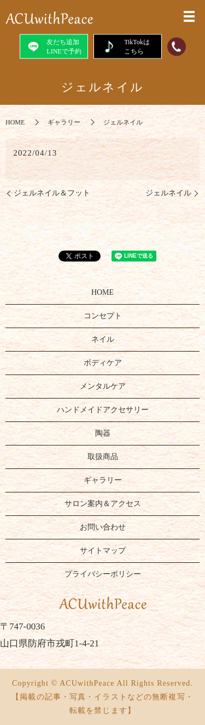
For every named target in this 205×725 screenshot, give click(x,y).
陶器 (102, 433)
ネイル (102, 339)
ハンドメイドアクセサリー (103, 410)
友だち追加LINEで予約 (53, 46)
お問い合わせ (103, 527)
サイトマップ (103, 550)
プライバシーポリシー (103, 574)
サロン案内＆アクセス (103, 504)
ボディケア (103, 363)
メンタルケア (103, 386)
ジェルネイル (168, 193)
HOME (15, 122)
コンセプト (103, 316)
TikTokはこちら (127, 46)
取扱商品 (102, 457)
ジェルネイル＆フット (52, 193)
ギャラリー (64, 122)
